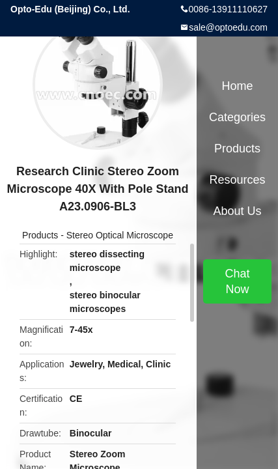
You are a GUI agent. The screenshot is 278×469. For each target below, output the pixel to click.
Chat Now (237, 281)
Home (237, 85)
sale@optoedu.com (228, 27)
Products (40, 235)
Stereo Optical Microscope (119, 235)
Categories (237, 117)
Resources (237, 179)
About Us (237, 211)
